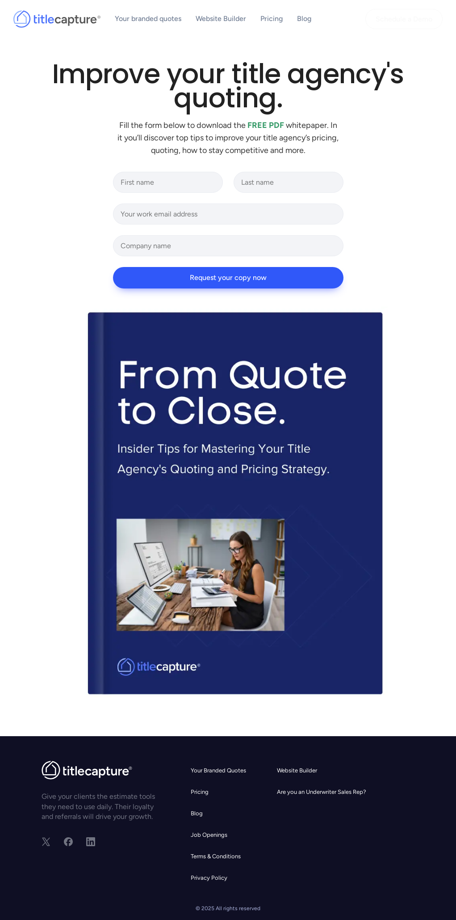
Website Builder (221, 18)
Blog (304, 18)
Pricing (271, 18)
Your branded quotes (148, 18)
